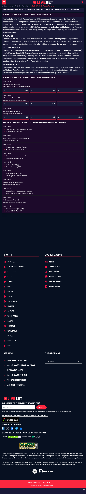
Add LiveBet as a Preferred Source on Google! (25, 418)
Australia (25, 6)
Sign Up (41, 407)
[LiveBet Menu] (4, 2)
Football (17, 6)
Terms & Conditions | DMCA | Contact (43, 483)
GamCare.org (59, 464)
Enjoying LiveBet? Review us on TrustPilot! (24, 433)
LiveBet (4, 6)
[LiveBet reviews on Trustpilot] (23, 437)
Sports (11, 6)
